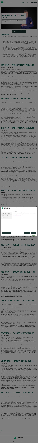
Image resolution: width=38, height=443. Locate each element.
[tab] (6, 211)
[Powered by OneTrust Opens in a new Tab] (33, 235)
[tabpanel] (25, 214)
